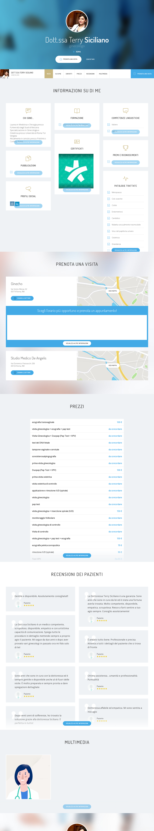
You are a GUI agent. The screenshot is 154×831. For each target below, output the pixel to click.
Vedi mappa (113, 291)
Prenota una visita (142, 73)
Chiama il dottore (22, 298)
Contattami (90, 59)
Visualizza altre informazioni (126, 250)
